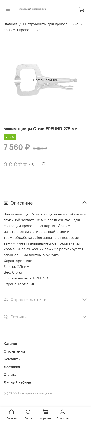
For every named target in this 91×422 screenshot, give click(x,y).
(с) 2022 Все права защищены (28, 393)
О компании (14, 351)
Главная (10, 23)
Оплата (10, 374)
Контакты (12, 359)
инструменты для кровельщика (50, 23)
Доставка (12, 366)
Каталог (11, 343)
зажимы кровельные (22, 29)
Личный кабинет (18, 382)
